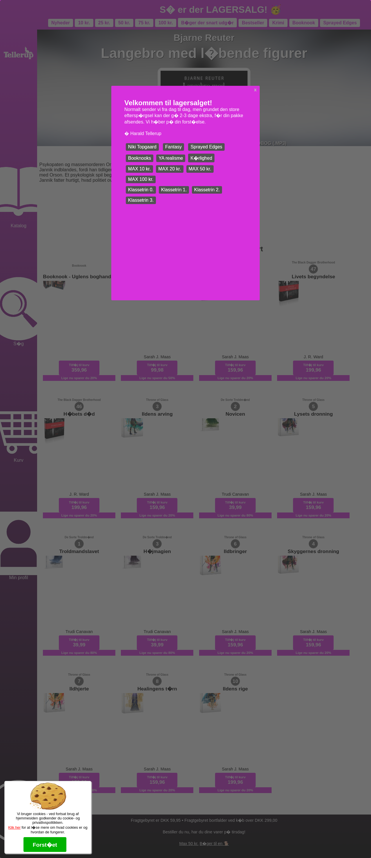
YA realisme (171, 158)
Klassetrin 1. (174, 189)
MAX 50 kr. (200, 168)
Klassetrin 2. (207, 189)
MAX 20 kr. (169, 168)
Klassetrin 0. (141, 189)
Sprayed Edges (206, 146)
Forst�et (45, 845)
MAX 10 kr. (139, 168)
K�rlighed (201, 158)
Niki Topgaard (142, 146)
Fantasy (173, 146)
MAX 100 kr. (140, 179)
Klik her (14, 827)
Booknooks (139, 158)
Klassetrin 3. (141, 200)
